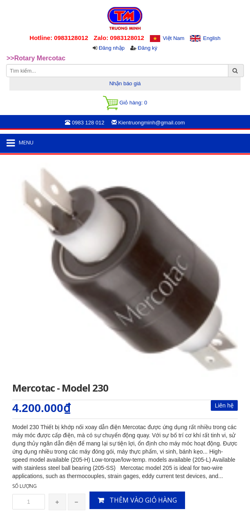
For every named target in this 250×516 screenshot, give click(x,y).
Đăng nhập (112, 48)
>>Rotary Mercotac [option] (36, 58)
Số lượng (24, 486)
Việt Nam (173, 38)
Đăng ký (147, 48)
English (212, 38)
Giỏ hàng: (125, 103)
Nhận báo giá (125, 83)
